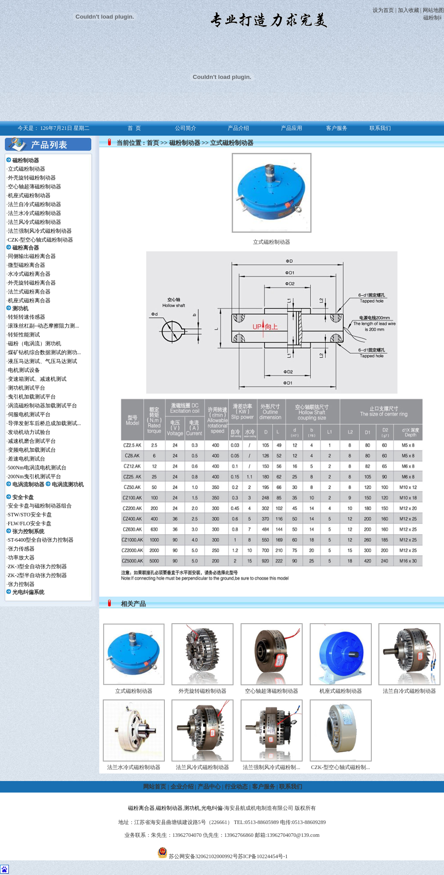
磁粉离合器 (25, 248)
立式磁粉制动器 (26, 169)
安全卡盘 (23, 497)
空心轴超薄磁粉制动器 (34, 187)
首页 (153, 143)
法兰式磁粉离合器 (29, 292)
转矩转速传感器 (26, 317)
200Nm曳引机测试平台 (34, 476)
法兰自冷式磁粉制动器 (34, 204)
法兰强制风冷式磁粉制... (271, 767)
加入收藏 (408, 10)
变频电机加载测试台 (32, 450)
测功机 (20, 308)
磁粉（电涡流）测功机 (34, 343)
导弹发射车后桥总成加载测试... (44, 423)
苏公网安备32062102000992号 (203, 856)
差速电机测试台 (26, 459)
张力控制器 (21, 584)
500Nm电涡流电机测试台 (37, 468)
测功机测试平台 (26, 388)
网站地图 (433, 10)
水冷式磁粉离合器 (29, 274)
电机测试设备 (24, 370)
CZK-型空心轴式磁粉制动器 (41, 240)
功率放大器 (21, 558)
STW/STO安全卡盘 (30, 515)
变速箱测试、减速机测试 (37, 379)
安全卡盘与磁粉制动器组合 (40, 506)
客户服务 (263, 786)
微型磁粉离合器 (26, 265)
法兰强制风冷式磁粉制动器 (40, 231)
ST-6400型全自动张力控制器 (41, 540)
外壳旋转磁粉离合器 (32, 283)
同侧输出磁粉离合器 (32, 256)
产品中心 (209, 786)
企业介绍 (182, 786)
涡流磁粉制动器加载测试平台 (42, 405)
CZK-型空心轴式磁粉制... (340, 767)
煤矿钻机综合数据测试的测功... (44, 352)
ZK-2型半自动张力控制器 (37, 575)
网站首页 (154, 786)
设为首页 (383, 10)
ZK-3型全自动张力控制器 (37, 566)
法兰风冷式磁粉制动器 (34, 222)
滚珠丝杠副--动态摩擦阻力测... (43, 326)
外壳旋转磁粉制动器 (32, 178)
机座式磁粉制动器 (29, 195)
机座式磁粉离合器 (29, 300)
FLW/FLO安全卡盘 (29, 523)
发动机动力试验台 (29, 432)
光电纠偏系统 (28, 592)
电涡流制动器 (28, 484)
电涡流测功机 (68, 484)
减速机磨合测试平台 (32, 441)
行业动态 (236, 786)
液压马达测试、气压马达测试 (42, 361)
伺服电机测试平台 (29, 414)
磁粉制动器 (25, 160)
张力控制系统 (28, 531)
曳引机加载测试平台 (32, 397)
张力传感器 (21, 549)
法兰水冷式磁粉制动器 (34, 213)
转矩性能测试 (24, 335)
